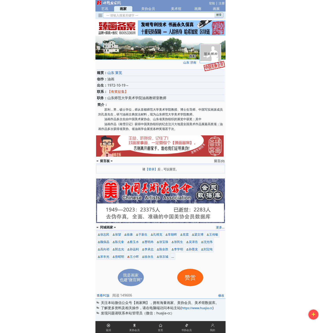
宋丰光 (104, 256)
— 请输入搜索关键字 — (121, 15)
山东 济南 (189, 62)
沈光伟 (208, 242)
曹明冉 (149, 242)
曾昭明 (119, 256)
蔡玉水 (134, 242)
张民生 (178, 242)
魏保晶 (104, 242)
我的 (212, 330)
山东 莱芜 (114, 72)
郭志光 (119, 249)
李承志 (149, 249)
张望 (118, 234)
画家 (123, 8)
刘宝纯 (208, 249)
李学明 (178, 249)
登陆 (212, 3)
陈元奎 (119, 242)
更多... (220, 227)
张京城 (163, 256)
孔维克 (157, 234)
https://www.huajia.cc (197, 308)
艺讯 (104, 8)
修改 (221, 295)
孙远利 (134, 249)
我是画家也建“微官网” (131, 277)
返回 (108, 330)
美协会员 (148, 8)
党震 (186, 234)
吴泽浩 (193, 242)
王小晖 (134, 256)
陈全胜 (163, 249)
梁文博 (198, 234)
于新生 (142, 234)
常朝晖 (172, 234)
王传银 (213, 234)
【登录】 (151, 169)
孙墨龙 (193, 249)
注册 (222, 3)
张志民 (104, 234)
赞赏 (190, 277)
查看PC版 (103, 295)
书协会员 (186, 330)
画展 (216, 8)
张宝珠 (163, 242)
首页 (160, 330)
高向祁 (104, 249)
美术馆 (176, 8)
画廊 (197, 8)
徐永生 (149, 256)
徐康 (130, 234)
